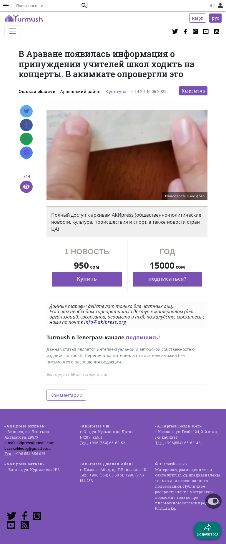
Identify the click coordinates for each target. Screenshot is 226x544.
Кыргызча (193, 91)
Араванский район (80, 91)
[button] (84, 5)
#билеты (79, 375)
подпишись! (143, 337)
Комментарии (66, 395)
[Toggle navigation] (12, 31)
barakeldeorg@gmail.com (27, 448)
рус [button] (215, 18)
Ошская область (37, 91)
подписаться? (167, 278)
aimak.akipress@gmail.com (29, 442)
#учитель (98, 375)
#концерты (57, 375)
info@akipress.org (105, 322)
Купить (87, 278)
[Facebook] (26, 125)
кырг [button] (197, 18)
